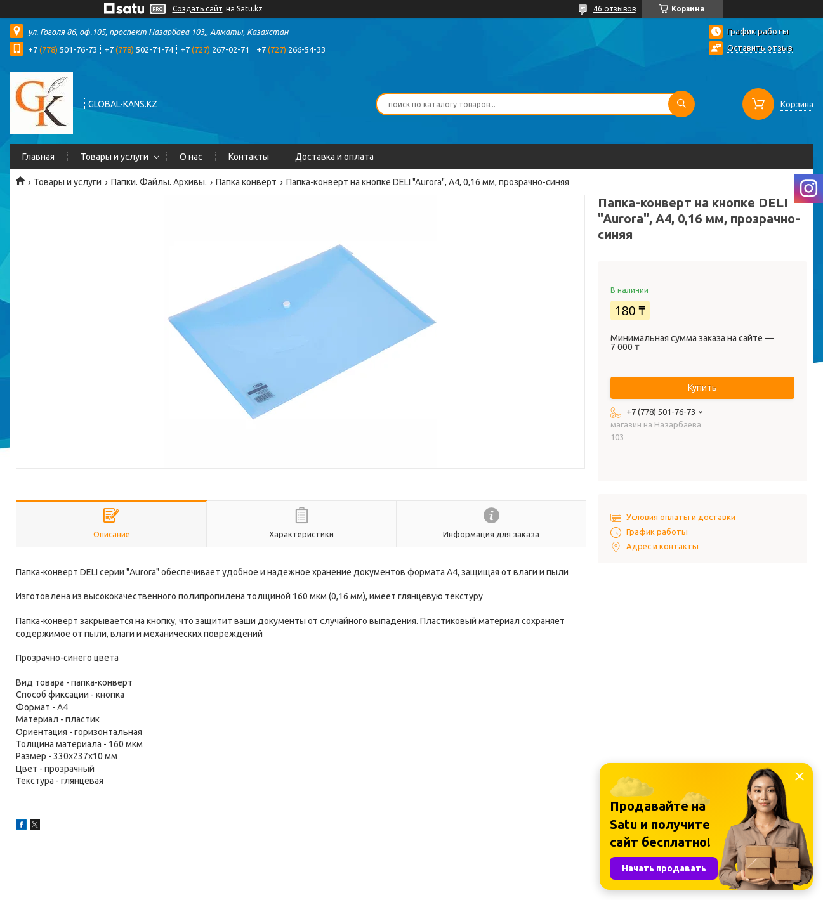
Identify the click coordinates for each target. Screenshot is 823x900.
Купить (702, 387)
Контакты (248, 156)
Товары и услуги (114, 156)
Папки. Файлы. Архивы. (159, 182)
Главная (38, 156)
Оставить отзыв (760, 47)
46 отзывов (614, 8)
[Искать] (681, 104)
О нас (191, 156)
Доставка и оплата (334, 156)
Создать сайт (198, 8)
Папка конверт (246, 182)
